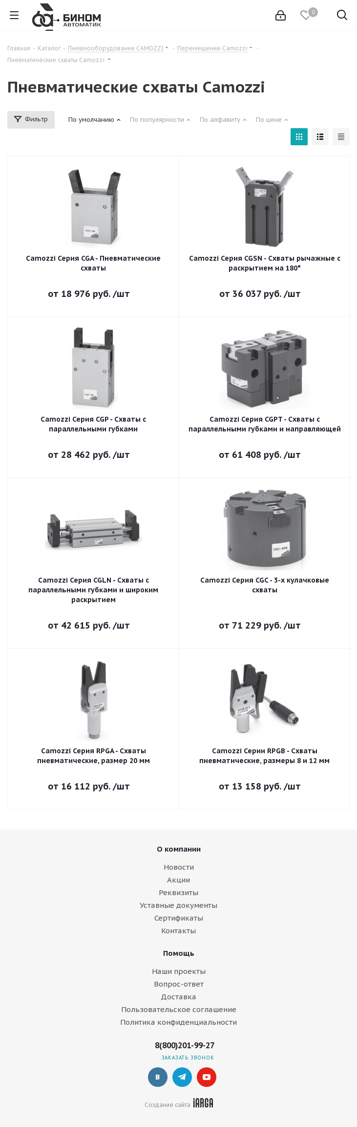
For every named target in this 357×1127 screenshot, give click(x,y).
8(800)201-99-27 (184, 1045)
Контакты (178, 930)
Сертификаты (178, 918)
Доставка (178, 996)
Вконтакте (158, 1077)
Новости (179, 867)
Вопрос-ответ (179, 984)
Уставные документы (178, 905)
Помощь (178, 953)
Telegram (182, 1077)
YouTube (206, 1077)
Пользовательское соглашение (178, 1009)
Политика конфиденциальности (178, 1022)
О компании (179, 849)
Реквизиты (178, 892)
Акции (178, 879)
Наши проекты (179, 971)
